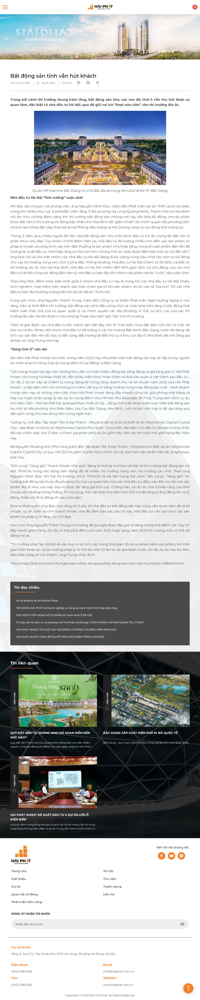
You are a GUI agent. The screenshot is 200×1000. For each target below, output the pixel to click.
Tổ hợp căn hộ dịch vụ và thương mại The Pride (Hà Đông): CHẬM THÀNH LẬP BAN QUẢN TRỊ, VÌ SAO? (80, 622)
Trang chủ (19, 871)
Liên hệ (108, 894)
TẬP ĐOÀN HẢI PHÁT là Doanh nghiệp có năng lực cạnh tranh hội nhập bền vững (66, 607)
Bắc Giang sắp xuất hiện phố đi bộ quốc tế (140, 733)
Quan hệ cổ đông (24, 894)
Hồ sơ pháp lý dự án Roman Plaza (37, 600)
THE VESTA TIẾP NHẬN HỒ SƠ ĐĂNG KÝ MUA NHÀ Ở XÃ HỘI (54, 615)
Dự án (16, 886)
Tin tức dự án (20, 82)
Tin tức (108, 871)
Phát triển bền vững (26, 902)
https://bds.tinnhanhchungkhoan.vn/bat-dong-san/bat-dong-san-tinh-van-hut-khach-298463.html (102, 563)
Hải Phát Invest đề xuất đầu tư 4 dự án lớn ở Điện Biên (49, 817)
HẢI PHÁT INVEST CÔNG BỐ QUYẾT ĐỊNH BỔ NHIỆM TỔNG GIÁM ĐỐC (60, 636)
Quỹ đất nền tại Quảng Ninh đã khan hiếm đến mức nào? (50, 735)
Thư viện (109, 879)
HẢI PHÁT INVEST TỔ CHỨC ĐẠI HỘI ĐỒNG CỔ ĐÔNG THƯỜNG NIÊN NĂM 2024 (66, 629)
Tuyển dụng (112, 886)
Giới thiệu (18, 879)
